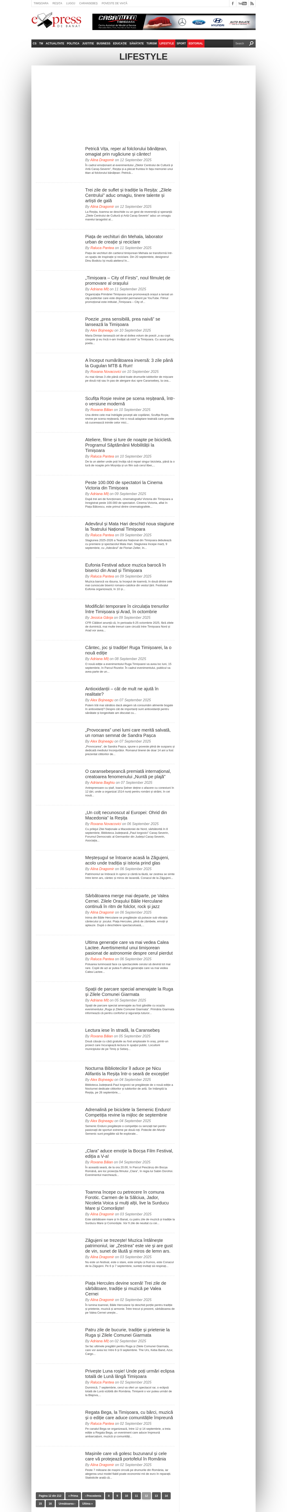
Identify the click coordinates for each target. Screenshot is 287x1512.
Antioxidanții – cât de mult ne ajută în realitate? (122, 691)
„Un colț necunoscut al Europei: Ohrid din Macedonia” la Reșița (126, 815)
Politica (73, 43)
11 (136, 1495)
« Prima (73, 1495)
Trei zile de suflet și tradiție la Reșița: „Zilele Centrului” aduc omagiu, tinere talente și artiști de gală (128, 195)
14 (166, 1495)
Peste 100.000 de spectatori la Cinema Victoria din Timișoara (124, 485)
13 (156, 1495)
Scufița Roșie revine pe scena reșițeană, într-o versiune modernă (130, 401)
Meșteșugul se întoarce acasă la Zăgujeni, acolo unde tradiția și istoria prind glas (127, 860)
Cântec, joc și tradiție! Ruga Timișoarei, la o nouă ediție (128, 650)
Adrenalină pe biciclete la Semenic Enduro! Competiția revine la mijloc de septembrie (128, 1112)
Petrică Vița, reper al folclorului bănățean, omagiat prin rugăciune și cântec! (126, 151)
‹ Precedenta (93, 1495)
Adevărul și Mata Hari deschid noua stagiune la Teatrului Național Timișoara (129, 526)
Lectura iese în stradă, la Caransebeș (122, 1030)
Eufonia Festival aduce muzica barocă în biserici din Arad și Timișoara (125, 568)
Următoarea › (67, 1503)
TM (41, 43)
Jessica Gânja (101, 617)
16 (50, 1503)
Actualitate (55, 43)
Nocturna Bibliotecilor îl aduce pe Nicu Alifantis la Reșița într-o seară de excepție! (127, 1071)
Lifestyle (166, 43)
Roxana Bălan (101, 410)
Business (103, 43)
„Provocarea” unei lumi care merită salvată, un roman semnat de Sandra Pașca (128, 733)
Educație (120, 43)
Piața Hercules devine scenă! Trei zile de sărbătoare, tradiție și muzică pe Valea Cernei (125, 1288)
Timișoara (41, 3)
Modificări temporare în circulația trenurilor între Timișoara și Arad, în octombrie (127, 609)
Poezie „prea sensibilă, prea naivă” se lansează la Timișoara (122, 322)
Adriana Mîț (99, 289)
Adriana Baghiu (102, 782)
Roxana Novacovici (105, 372)
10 (126, 1495)
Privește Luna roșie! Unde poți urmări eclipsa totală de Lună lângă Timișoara (129, 1374)
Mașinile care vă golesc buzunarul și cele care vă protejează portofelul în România (126, 1456)
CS (35, 43)
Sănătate (137, 43)
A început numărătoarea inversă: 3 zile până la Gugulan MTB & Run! (129, 363)
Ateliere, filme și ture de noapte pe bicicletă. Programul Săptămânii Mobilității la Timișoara (128, 445)
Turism (151, 43)
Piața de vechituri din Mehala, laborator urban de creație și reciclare (124, 239)
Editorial (196, 43)
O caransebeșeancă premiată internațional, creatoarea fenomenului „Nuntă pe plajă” (128, 774)
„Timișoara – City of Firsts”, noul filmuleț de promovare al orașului (127, 280)
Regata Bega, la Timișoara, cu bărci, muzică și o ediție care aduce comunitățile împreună (129, 1415)
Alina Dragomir (102, 160)
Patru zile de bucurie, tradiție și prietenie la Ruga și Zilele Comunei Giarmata (127, 1332)
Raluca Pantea (102, 248)
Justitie (88, 43)
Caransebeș (88, 3)
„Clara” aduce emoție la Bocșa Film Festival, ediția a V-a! (129, 1153)
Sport (181, 43)
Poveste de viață (114, 3)
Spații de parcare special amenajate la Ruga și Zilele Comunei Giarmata (129, 991)
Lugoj (70, 3)
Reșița (57, 3)
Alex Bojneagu (101, 330)
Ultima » (87, 1503)
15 (40, 1503)
